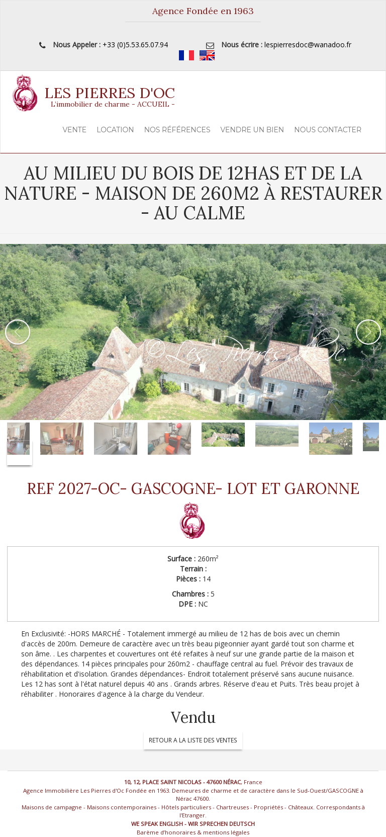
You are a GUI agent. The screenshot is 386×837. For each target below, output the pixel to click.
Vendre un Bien (252, 129)
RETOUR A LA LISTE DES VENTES (193, 740)
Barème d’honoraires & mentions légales (193, 832)
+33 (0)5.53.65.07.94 (135, 44)
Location (115, 129)
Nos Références (177, 129)
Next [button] (368, 332)
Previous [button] (17, 332)
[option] (193, 332)
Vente (75, 129)
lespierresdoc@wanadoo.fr (307, 44)
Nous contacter (327, 129)
